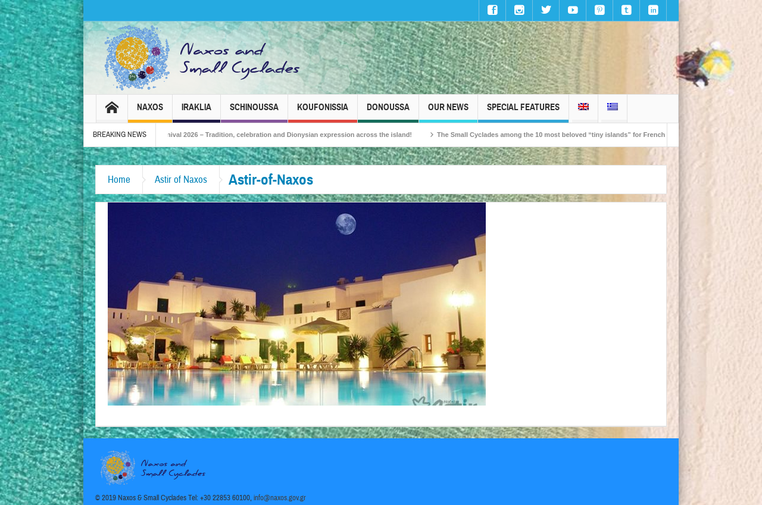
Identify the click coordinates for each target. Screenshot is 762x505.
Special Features (523, 112)
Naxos (150, 112)
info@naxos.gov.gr (280, 498)
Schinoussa (254, 112)
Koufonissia (322, 112)
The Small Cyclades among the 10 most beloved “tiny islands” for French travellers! (578, 134)
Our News (448, 112)
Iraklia (196, 112)
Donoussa (388, 112)
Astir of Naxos (181, 179)
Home (119, 179)
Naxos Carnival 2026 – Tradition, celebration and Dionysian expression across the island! (283, 134)
